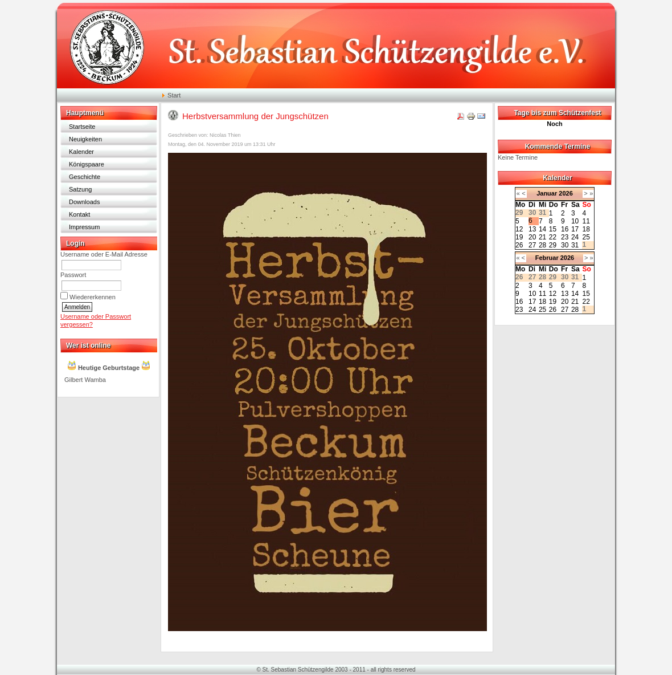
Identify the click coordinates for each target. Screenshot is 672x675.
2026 (565, 193)
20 (532, 237)
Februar (547, 257)
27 (532, 245)
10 (575, 221)
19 (519, 237)
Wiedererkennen (92, 297)
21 (542, 237)
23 (564, 237)
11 (585, 221)
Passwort (73, 274)
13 (532, 229)
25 (585, 237)
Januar (546, 193)
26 (519, 245)
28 (542, 245)
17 (575, 229)
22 (552, 237)
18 (585, 229)
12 (519, 229)
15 (552, 229)
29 (552, 245)
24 (575, 237)
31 (575, 245)
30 (564, 245)
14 (542, 229)
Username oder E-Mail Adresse (103, 254)
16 (564, 229)
